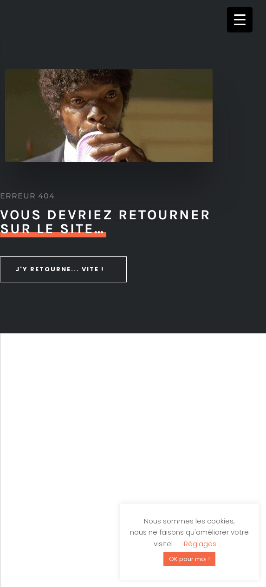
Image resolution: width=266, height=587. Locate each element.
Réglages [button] (200, 544)
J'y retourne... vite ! (59, 269)
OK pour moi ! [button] (189, 559)
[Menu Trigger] (240, 19)
